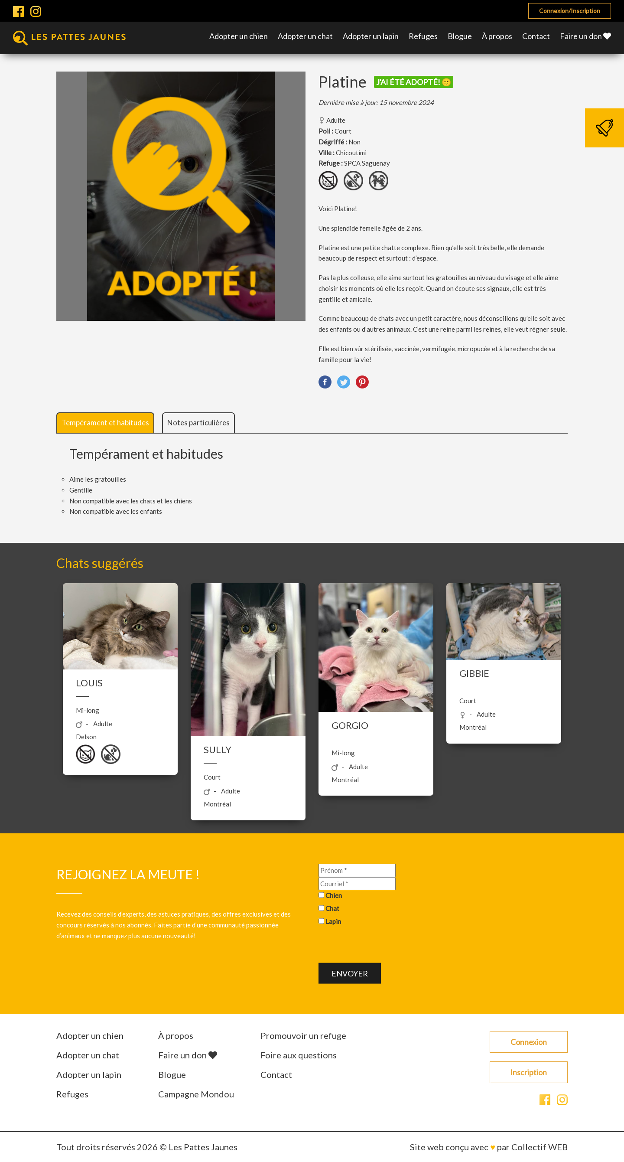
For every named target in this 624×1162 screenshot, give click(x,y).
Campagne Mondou (196, 1094)
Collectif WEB (539, 1147)
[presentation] (384, 946)
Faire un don (585, 36)
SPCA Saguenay (367, 163)
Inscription (528, 1072)
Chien (333, 895)
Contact (536, 36)
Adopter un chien (238, 36)
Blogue (460, 36)
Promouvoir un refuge (303, 1035)
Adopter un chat (305, 36)
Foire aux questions (298, 1055)
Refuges (423, 36)
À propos (497, 36)
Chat (332, 908)
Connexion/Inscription (569, 10)
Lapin (333, 921)
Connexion (528, 1042)
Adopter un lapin (371, 36)
